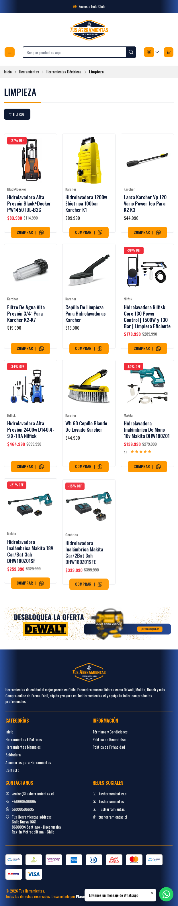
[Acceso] (152, 52)
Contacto (12, 770)
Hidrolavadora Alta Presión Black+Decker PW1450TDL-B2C (29, 203)
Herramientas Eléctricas (63, 72)
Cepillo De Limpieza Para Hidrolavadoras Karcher (85, 338)
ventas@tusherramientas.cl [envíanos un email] (29, 793)
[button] (17, 114)
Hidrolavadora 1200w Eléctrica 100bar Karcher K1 (86, 203)
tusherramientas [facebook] (108, 801)
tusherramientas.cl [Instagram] (110, 793)
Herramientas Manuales (23, 747)
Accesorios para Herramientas (28, 762)
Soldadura (13, 755)
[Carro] (169, 52)
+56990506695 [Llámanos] (20, 801)
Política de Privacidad (109, 747)
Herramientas (29, 72)
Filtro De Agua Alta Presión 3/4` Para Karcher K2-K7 (26, 330)
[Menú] (9, 52)
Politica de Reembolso (109, 739)
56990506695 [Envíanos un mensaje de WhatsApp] (19, 809)
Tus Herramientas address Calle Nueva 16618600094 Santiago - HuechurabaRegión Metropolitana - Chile (33, 824)
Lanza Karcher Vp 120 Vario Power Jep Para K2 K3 (145, 203)
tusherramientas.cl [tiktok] (110, 817)
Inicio (8, 72)
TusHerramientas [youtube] (109, 809)
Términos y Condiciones (110, 732)
